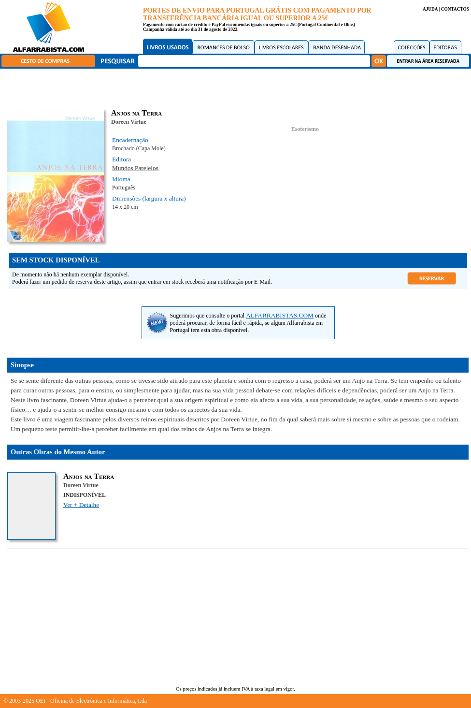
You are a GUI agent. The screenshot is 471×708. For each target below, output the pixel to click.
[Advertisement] (237, 86)
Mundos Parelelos (135, 168)
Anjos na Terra (88, 476)
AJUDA (430, 9)
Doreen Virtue (128, 121)
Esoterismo (305, 129)
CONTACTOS (455, 9)
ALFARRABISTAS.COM (280, 315)
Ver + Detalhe (81, 504)
